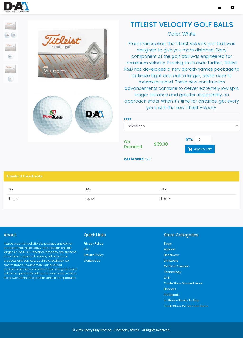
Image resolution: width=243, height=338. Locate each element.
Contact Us (92, 261)
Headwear (171, 255)
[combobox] (182, 126)
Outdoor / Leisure (176, 266)
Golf (148, 159)
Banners (170, 289)
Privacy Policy (93, 244)
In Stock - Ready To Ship (181, 300)
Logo (128, 119)
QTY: (189, 139)
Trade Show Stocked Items (183, 283)
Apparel (169, 249)
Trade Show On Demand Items (186, 306)
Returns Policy (94, 255)
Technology (172, 272)
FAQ (86, 249)
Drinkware (171, 261)
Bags (168, 244)
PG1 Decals (171, 295)
